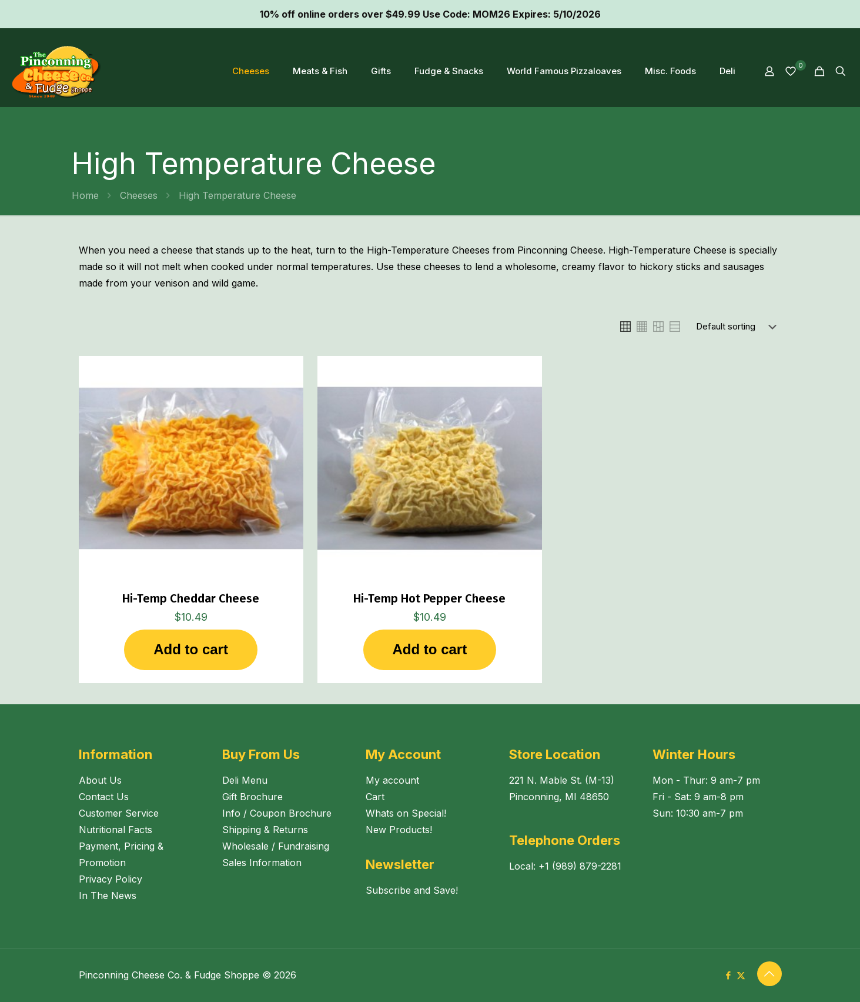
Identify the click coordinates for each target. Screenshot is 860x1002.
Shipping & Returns (265, 829)
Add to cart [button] (190, 649)
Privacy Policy (110, 879)
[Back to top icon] (769, 973)
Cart (375, 797)
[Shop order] (738, 326)
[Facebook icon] (728, 975)
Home (85, 195)
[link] (625, 326)
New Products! (399, 829)
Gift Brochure (252, 797)
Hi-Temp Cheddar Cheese (190, 598)
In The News (107, 895)
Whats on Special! (406, 813)
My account (392, 780)
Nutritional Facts (115, 829)
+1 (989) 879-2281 (579, 866)
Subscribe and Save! (412, 890)
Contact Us (104, 797)
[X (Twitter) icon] (741, 975)
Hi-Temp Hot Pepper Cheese (429, 598)
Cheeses (139, 195)
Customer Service (119, 813)
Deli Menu (244, 780)
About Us (100, 780)
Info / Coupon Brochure (277, 813)
